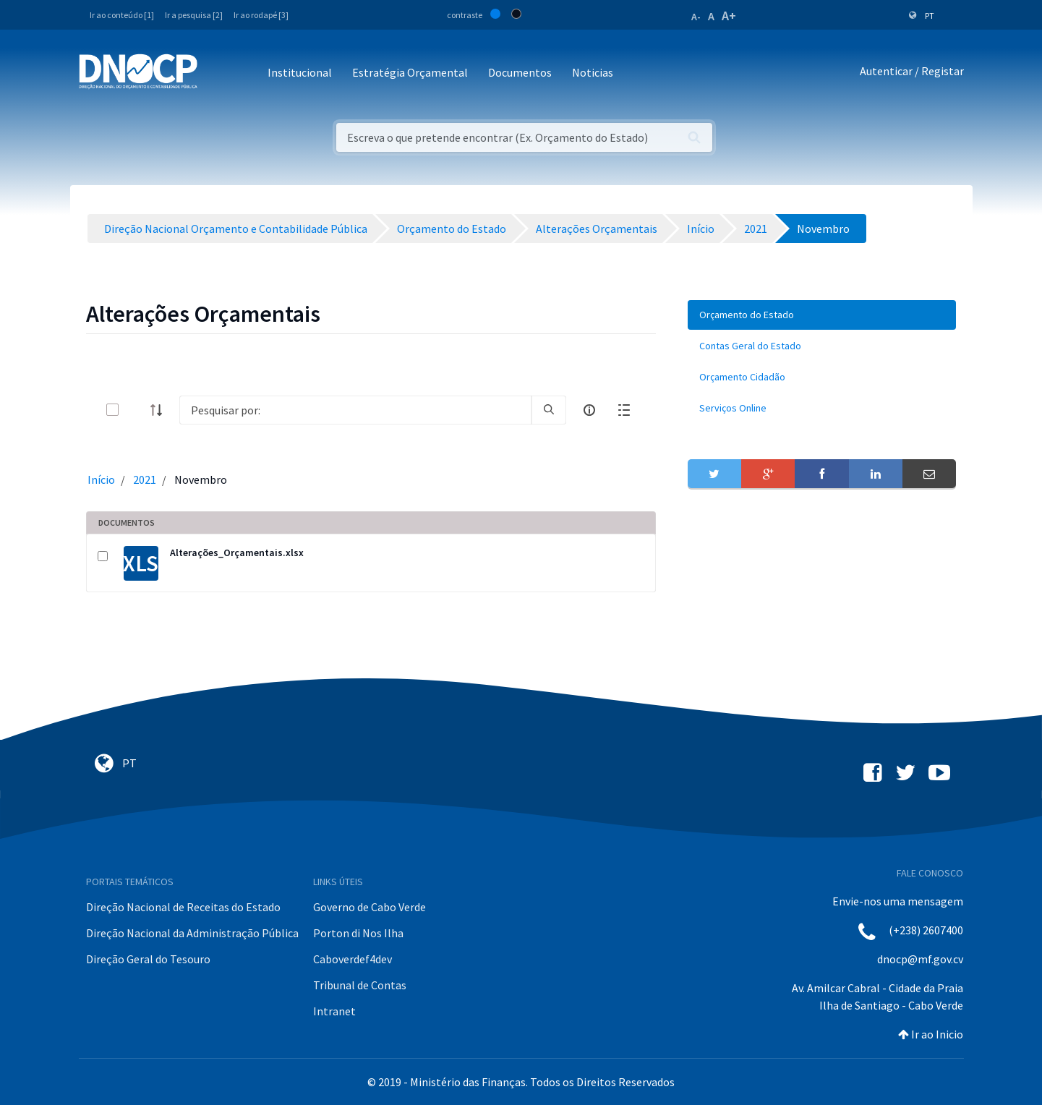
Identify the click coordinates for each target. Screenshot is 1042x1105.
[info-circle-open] (589, 410)
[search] (549, 410)
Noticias (592, 72)
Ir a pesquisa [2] (194, 14)
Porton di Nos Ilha (358, 933)
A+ (729, 15)
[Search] (355, 410)
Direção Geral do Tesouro (148, 959)
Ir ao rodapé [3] (261, 14)
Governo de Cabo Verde (369, 907)
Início (101, 479)
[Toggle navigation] (216, 73)
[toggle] (136, 410)
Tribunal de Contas (359, 985)
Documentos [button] (520, 72)
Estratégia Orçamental (410, 72)
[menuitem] (822, 315)
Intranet (334, 1011)
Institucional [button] (300, 72)
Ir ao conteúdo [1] (122, 14)
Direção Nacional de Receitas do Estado (183, 907)
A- (696, 16)
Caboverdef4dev (352, 959)
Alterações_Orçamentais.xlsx (237, 552)
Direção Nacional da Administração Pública (192, 933)
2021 (144, 479)
